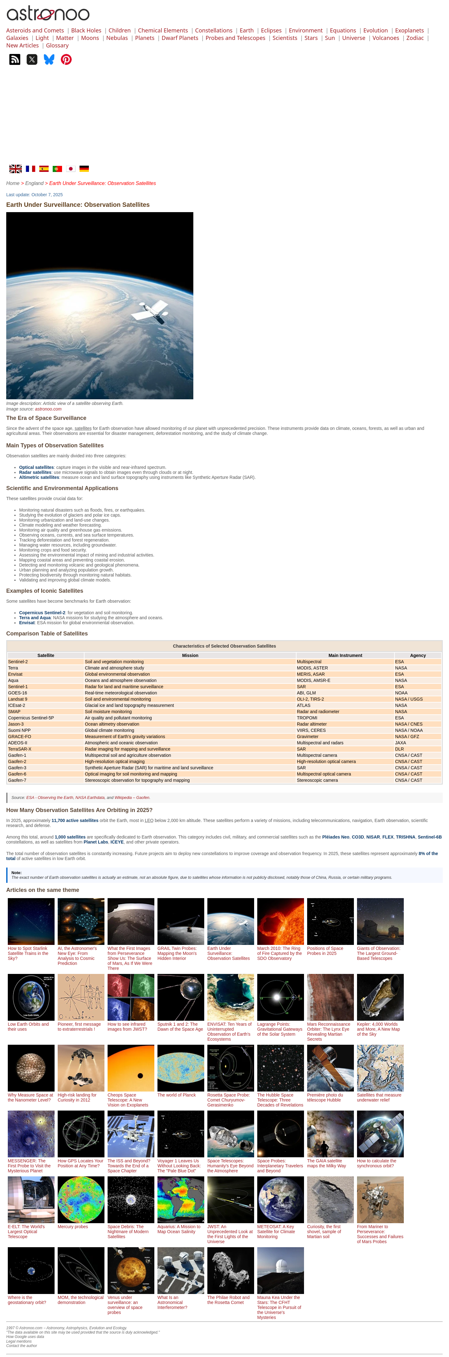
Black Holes (86, 30)
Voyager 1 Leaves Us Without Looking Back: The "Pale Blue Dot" (180, 1163)
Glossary (57, 45)
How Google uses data (25, 1337)
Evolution (375, 30)
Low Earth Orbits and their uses (31, 1024)
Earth (247, 30)
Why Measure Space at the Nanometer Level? (31, 1094)
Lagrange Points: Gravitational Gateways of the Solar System (280, 1027)
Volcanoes (386, 37)
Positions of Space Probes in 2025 (330, 948)
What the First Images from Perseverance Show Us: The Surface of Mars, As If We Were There (131, 956)
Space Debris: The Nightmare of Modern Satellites (131, 1229)
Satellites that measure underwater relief (380, 1094)
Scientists (285, 37)
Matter (65, 37)
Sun (330, 37)
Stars (311, 37)
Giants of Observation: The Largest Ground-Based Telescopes (380, 951)
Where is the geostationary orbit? (31, 1297)
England (34, 183)
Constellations (214, 30)
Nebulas (117, 37)
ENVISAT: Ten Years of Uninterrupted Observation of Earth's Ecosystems (230, 1029)
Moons (90, 37)
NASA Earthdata (89, 797)
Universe (353, 37)
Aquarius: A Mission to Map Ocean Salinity (180, 1226)
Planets (144, 37)
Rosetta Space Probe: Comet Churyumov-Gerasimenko (230, 1097)
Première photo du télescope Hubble (330, 1094)
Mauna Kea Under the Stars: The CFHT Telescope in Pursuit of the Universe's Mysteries (280, 1305)
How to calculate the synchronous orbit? (380, 1160)
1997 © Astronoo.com (24, 1328)
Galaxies (17, 37)
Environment (306, 30)
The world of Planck (180, 1092)
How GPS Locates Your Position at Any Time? (81, 1160)
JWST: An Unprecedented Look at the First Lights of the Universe (230, 1231)
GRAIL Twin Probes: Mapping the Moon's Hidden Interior (180, 951)
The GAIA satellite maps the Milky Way (330, 1160)
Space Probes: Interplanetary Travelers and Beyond (280, 1163)
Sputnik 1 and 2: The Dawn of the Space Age (180, 1024)
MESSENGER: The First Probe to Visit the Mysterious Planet (31, 1163)
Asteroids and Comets (35, 30)
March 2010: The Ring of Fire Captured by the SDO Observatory (280, 951)
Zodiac (415, 37)
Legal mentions (18, 1341)
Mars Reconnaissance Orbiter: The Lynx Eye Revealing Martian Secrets (330, 1029)
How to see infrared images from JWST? (131, 1024)
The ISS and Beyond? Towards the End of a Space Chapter (131, 1163)
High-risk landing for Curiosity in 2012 (81, 1094)
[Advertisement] (224, 118)
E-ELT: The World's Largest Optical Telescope (31, 1229)
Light (42, 37)
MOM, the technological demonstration (81, 1297)
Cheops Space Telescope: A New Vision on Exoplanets (131, 1097)
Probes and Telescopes (235, 37)
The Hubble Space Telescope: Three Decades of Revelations (280, 1097)
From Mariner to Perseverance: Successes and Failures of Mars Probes (380, 1231)
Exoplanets (409, 30)
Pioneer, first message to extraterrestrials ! (81, 1024)
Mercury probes (81, 1224)
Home (13, 183)
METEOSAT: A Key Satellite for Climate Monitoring (280, 1229)
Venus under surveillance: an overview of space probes (131, 1302)
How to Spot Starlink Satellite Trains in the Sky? (31, 951)
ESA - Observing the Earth (49, 797)
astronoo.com (48, 408)
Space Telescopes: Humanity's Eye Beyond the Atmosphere (230, 1163)
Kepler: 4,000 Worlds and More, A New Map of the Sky (380, 1027)
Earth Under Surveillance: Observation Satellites (230, 951)
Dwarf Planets (180, 37)
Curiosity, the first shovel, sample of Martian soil (330, 1229)
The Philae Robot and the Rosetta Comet (230, 1297)
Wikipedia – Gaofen (131, 797)
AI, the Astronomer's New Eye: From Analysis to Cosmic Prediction (81, 953)
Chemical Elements (163, 30)
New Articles (22, 45)
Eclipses (271, 30)
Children (120, 30)
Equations (343, 30)
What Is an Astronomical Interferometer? (180, 1300)
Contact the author (21, 1346)
